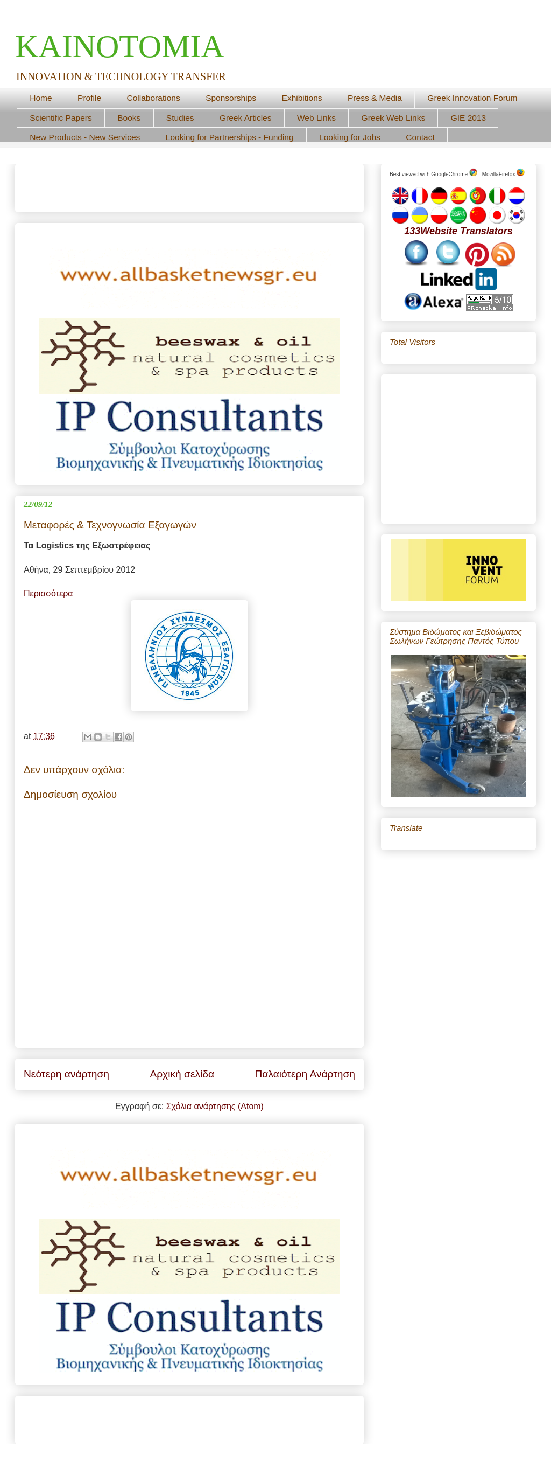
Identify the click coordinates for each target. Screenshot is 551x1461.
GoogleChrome (454, 174)
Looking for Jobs (349, 137)
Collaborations (153, 97)
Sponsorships (231, 97)
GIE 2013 (468, 117)
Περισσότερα (48, 593)
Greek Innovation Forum (472, 97)
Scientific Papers (60, 117)
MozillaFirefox (503, 174)
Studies (180, 117)
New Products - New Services (85, 137)
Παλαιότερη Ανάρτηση (305, 1074)
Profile (89, 97)
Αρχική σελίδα (182, 1074)
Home (41, 97)
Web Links (316, 117)
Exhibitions (302, 97)
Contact (420, 137)
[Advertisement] (150, 184)
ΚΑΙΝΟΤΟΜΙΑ (119, 46)
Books (128, 117)
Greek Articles (245, 117)
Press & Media (375, 97)
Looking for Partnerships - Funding (230, 137)
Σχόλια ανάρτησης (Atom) (215, 1106)
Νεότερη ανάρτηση (66, 1074)
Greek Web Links (394, 117)
